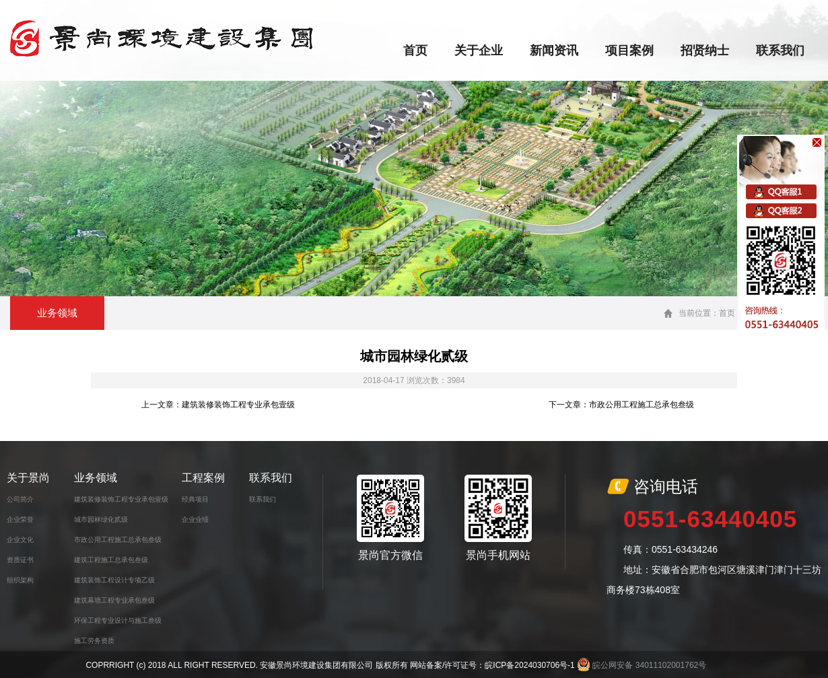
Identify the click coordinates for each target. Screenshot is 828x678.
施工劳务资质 (94, 640)
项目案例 (629, 50)
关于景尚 (28, 477)
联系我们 (780, 50)
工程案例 (203, 477)
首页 (415, 50)
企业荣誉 (20, 519)
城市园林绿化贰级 (101, 519)
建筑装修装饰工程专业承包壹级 (121, 499)
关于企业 (478, 50)
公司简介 (20, 499)
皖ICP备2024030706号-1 (529, 665)
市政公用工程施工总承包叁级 (118, 539)
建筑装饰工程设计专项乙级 (114, 580)
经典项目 (195, 499)
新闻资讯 (554, 50)
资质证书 (20, 560)
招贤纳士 (705, 50)
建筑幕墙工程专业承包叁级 (114, 600)
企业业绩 (195, 519)
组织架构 (20, 580)
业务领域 (95, 477)
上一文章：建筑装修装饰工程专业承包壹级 (218, 404)
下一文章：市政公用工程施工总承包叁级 (621, 404)
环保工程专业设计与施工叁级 (118, 620)
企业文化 (20, 539)
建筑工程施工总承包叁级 (111, 560)
